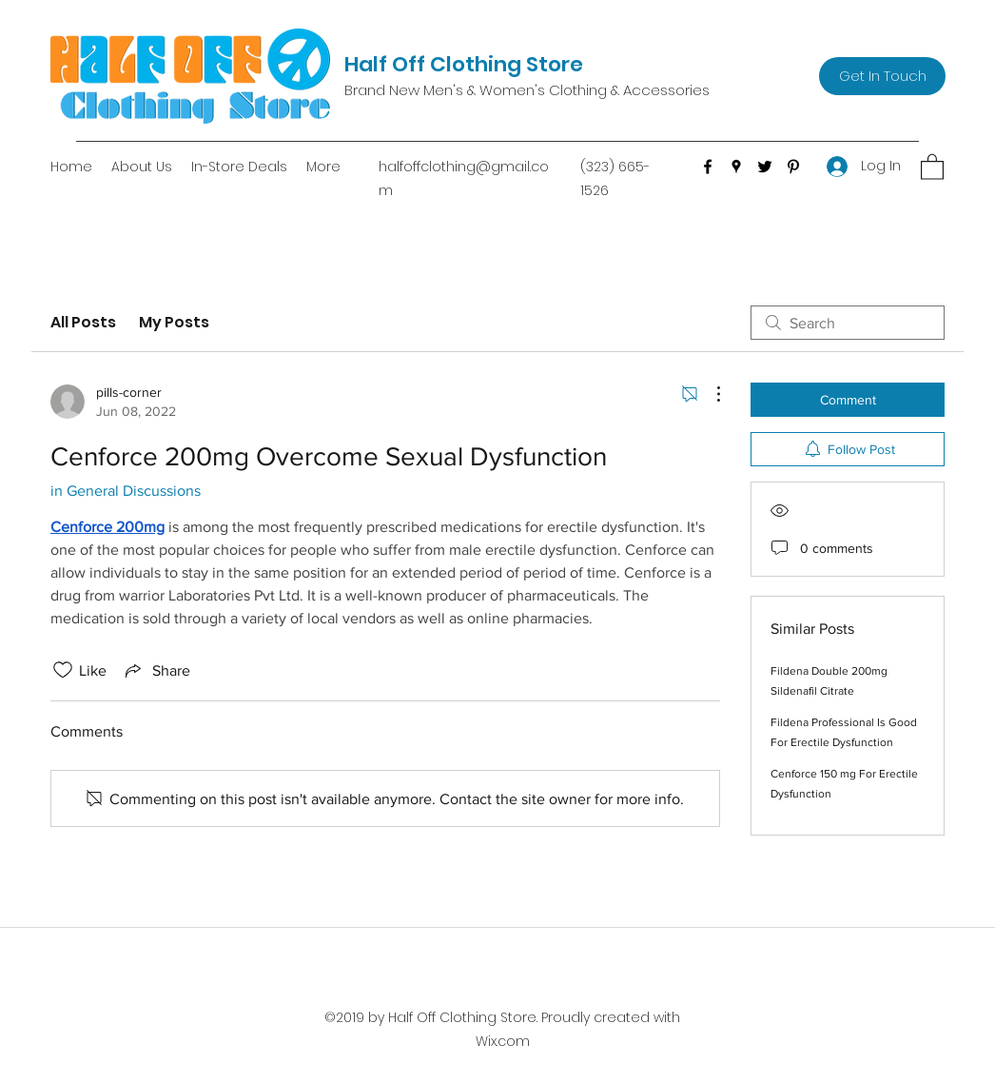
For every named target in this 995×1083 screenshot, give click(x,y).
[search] (848, 322)
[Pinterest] (793, 166)
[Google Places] (736, 166)
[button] (932, 166)
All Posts (83, 322)
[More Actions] (708, 394)
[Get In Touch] (882, 76)
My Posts (174, 322)
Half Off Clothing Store (463, 64)
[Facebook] (707, 166)
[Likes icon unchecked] (62, 670)
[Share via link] (156, 670)
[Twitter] (764, 166)
